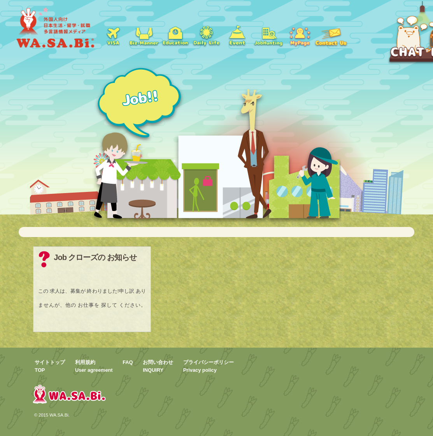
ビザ (112, 35)
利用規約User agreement (94, 366)
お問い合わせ (330, 35)
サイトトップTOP (50, 366)
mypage (299, 35)
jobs (268, 35)
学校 (175, 35)
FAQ (128, 362)
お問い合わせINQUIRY (158, 366)
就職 (144, 35)
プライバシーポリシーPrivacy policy (208, 366)
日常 (206, 35)
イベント (237, 35)
